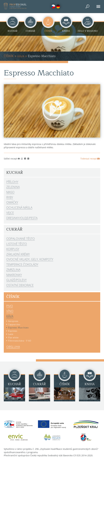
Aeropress (13, 321)
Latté (10, 334)
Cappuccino (14, 324)
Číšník (9, 56)
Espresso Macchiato (18, 327)
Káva (20, 56)
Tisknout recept (90, 158)
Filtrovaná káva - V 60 (19, 341)
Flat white (13, 337)
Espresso (12, 331)
